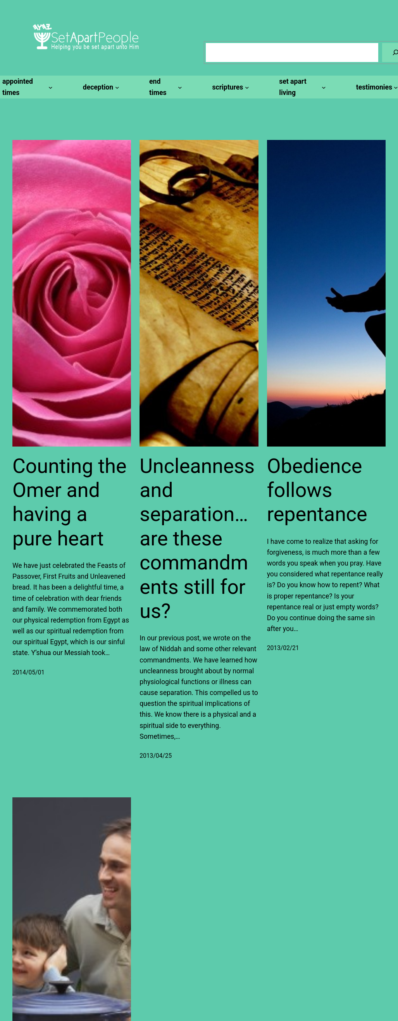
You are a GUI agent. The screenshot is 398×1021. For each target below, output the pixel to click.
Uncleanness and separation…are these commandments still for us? (197, 538)
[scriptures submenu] (229, 87)
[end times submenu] (164, 87)
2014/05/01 (28, 672)
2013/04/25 (156, 755)
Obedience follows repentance (317, 490)
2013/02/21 (283, 648)
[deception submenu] (100, 87)
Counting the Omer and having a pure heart (69, 502)
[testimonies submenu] (376, 87)
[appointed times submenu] (26, 87)
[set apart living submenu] (301, 87)
